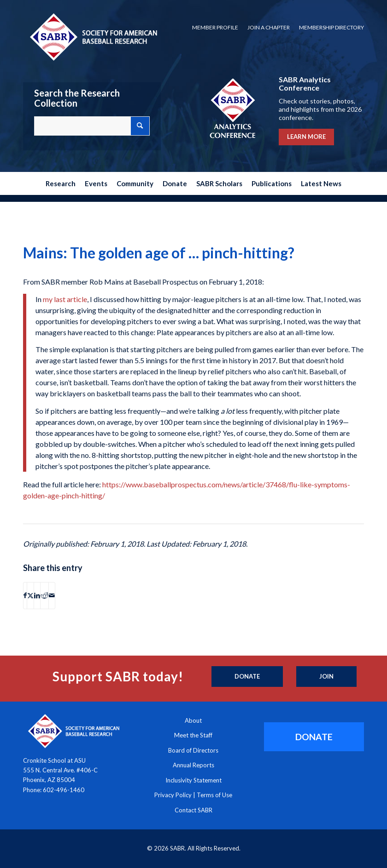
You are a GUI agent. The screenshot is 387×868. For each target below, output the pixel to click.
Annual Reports (193, 765)
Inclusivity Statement (193, 780)
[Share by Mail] (52, 595)
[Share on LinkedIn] (37, 595)
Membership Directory (331, 27)
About (193, 720)
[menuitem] (215, 27)
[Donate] (247, 676)
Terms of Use (214, 795)
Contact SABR (193, 810)
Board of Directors (193, 750)
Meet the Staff (193, 735)
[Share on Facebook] (25, 595)
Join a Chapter (268, 27)
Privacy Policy (173, 795)
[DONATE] (314, 736)
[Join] (326, 676)
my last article (65, 299)
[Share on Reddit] (44, 595)
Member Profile (215, 27)
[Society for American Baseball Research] (92, 36)
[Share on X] (30, 595)
